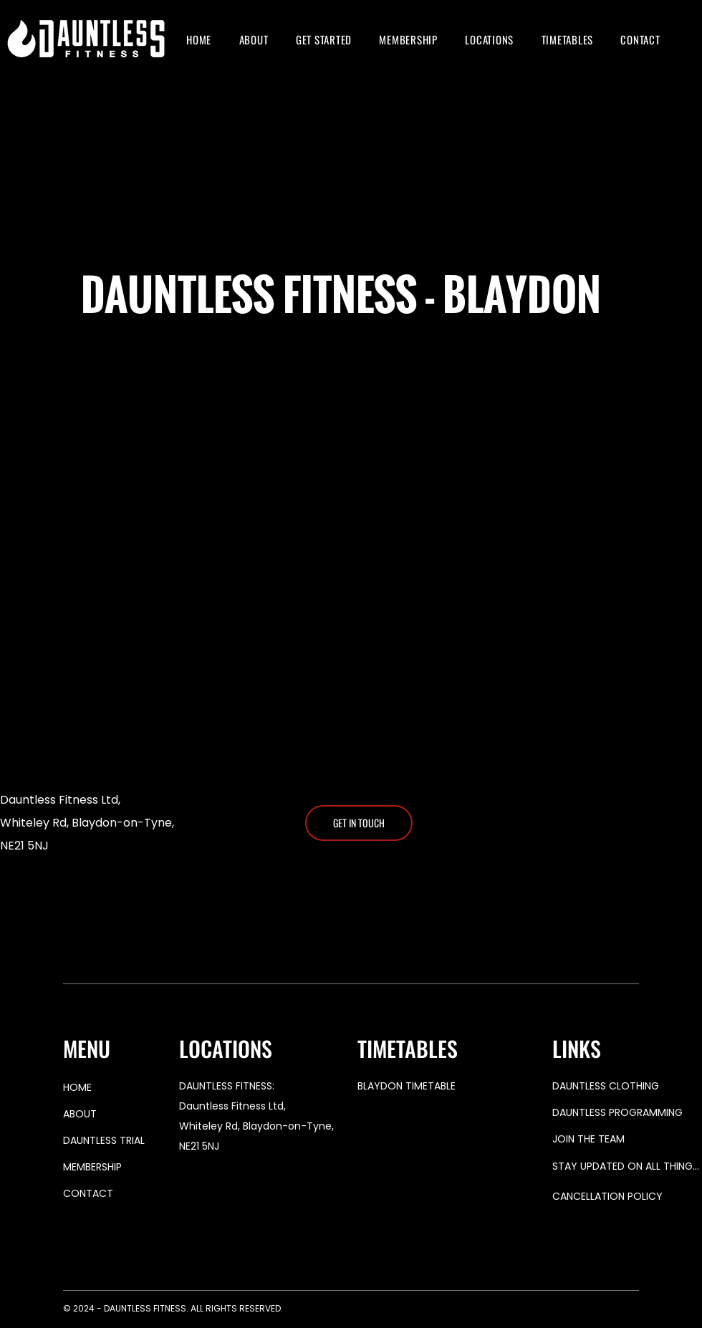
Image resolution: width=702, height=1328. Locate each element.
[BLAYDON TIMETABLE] (448, 1086)
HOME (77, 1087)
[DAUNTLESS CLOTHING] (626, 1086)
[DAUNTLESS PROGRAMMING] (626, 1112)
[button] (324, 39)
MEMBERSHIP (92, 1167)
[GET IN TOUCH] (359, 823)
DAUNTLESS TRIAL (104, 1140)
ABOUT (80, 1114)
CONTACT (88, 1193)
